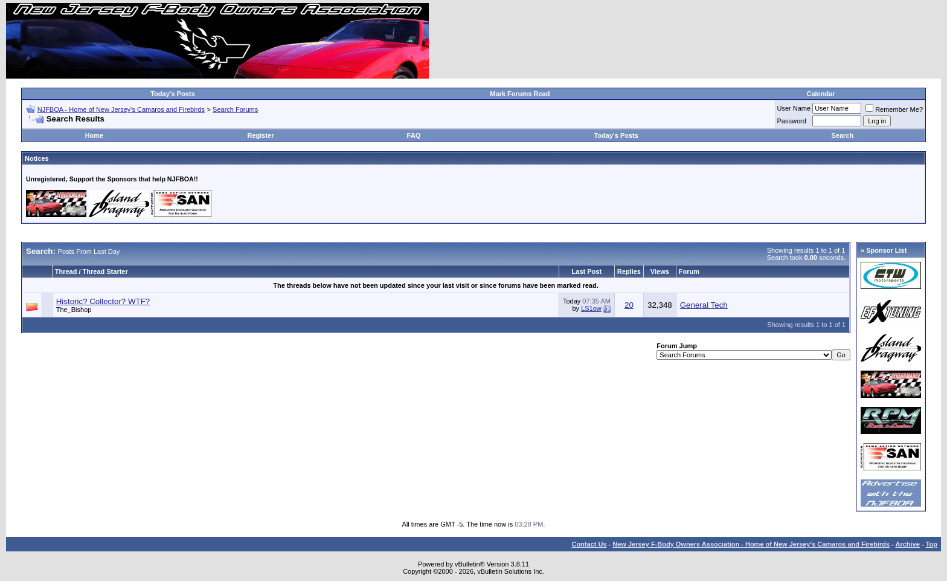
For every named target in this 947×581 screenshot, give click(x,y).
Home (94, 135)
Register (261, 135)
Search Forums (235, 109)
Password (791, 121)
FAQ (414, 135)
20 (629, 305)
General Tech (704, 305)
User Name (794, 108)
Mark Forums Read (520, 93)
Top (931, 544)
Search (843, 135)
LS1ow (591, 308)
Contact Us (588, 544)
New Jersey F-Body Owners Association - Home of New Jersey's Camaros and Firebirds (751, 544)
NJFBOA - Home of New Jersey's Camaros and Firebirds (121, 109)
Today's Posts (172, 93)
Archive (908, 544)
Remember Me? (894, 109)
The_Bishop (74, 309)
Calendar (820, 93)
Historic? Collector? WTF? (103, 301)
